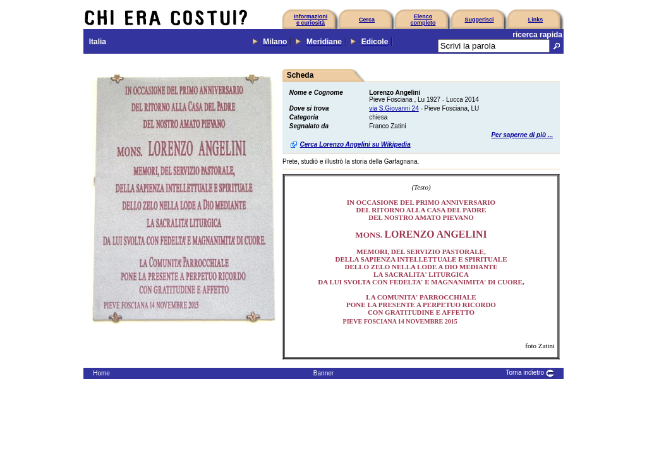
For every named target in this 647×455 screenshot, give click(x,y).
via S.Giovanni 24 (393, 108)
